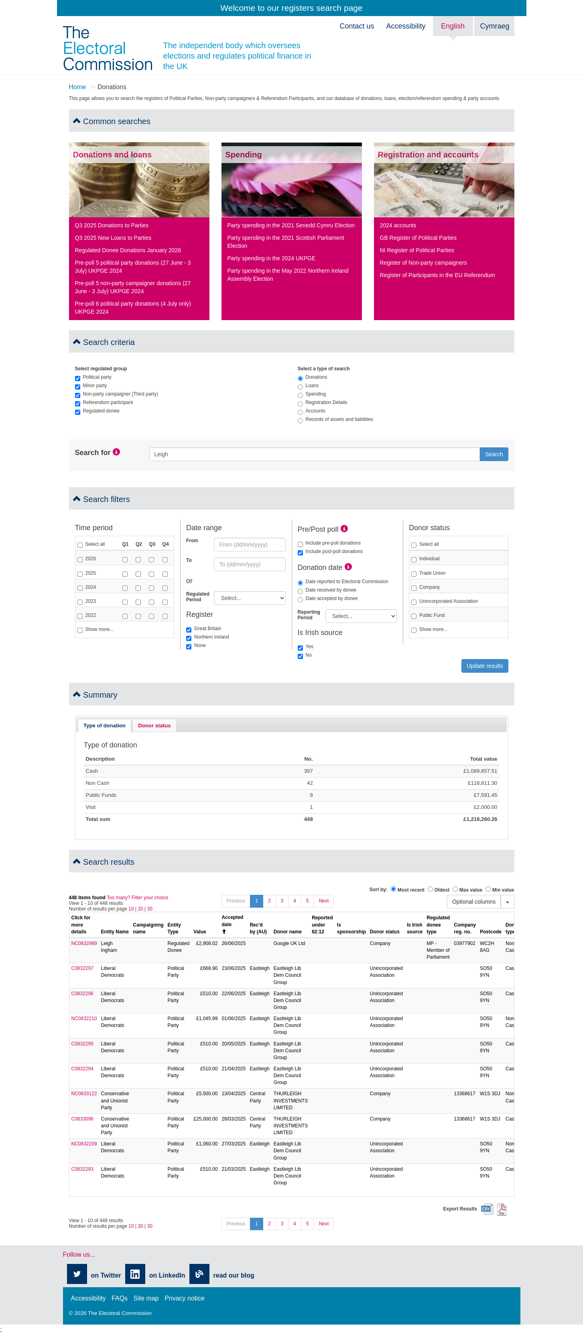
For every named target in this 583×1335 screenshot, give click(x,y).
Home (77, 87)
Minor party (91, 385)
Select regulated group (101, 369)
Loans (308, 385)
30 (149, 909)
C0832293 (82, 1169)
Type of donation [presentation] (104, 726)
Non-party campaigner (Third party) (116, 394)
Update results (485, 666)
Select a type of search (324, 369)
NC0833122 (84, 1093)
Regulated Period (197, 596)
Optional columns (474, 901)
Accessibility (405, 26)
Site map (146, 1298)
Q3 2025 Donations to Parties (112, 225)
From (192, 540)
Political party (93, 377)
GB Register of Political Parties (418, 238)
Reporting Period (308, 615)
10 (131, 909)
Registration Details (322, 402)
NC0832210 (84, 1018)
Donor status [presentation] (154, 726)
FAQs (120, 1298)
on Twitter (106, 1275)
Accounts (311, 411)
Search (494, 454)
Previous (236, 901)
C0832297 (82, 968)
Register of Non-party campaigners (423, 262)
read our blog (233, 1275)
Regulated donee (97, 411)
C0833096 (82, 1119)
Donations (312, 377)
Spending (312, 394)
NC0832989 (84, 943)
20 (140, 909)
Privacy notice (185, 1298)
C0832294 (82, 1069)
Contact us (356, 26)
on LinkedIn (167, 1275)
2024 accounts (398, 225)
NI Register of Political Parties (417, 250)
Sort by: (379, 889)
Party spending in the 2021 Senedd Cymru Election (291, 225)
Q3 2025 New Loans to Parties (113, 238)
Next (324, 901)
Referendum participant (104, 402)
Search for (93, 453)
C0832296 (82, 993)
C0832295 (82, 1044)
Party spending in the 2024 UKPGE (271, 258)
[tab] (105, 725)
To (189, 560)
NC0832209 (84, 1144)
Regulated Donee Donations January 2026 (128, 250)
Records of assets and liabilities (335, 419)
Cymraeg (495, 26)
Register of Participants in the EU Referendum (437, 275)
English (453, 26)
